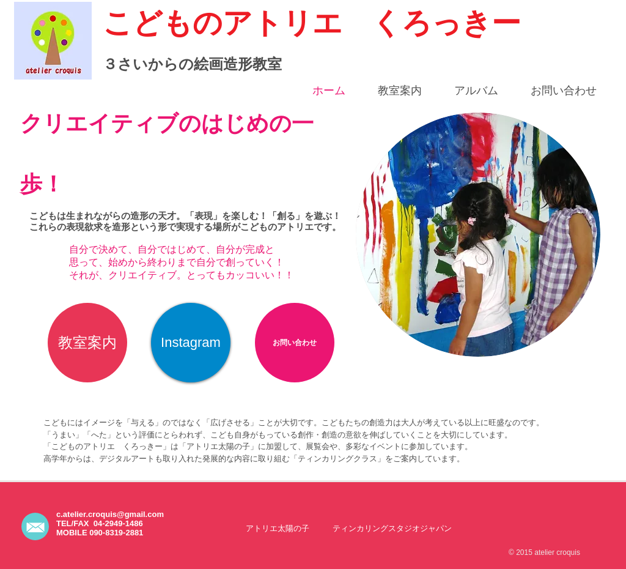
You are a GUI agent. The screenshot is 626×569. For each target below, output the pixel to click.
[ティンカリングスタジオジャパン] (392, 528)
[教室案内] (87, 342)
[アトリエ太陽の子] (277, 528)
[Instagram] (190, 342)
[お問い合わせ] (294, 342)
